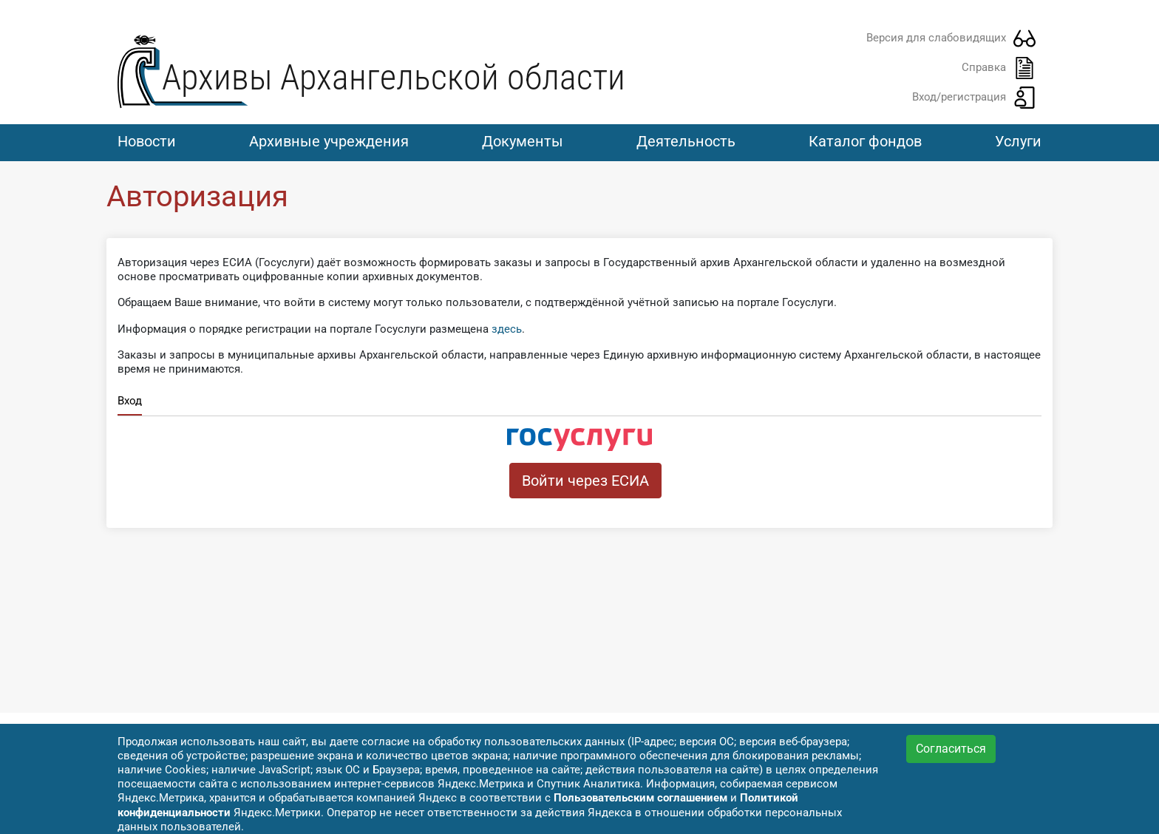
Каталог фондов (865, 141)
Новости (147, 141)
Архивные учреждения (329, 141)
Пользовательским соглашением (640, 797)
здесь (507, 329)
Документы (522, 141)
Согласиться (951, 749)
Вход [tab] (130, 400)
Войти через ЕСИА (585, 480)
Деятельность (685, 141)
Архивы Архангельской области (393, 77)
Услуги (1018, 141)
